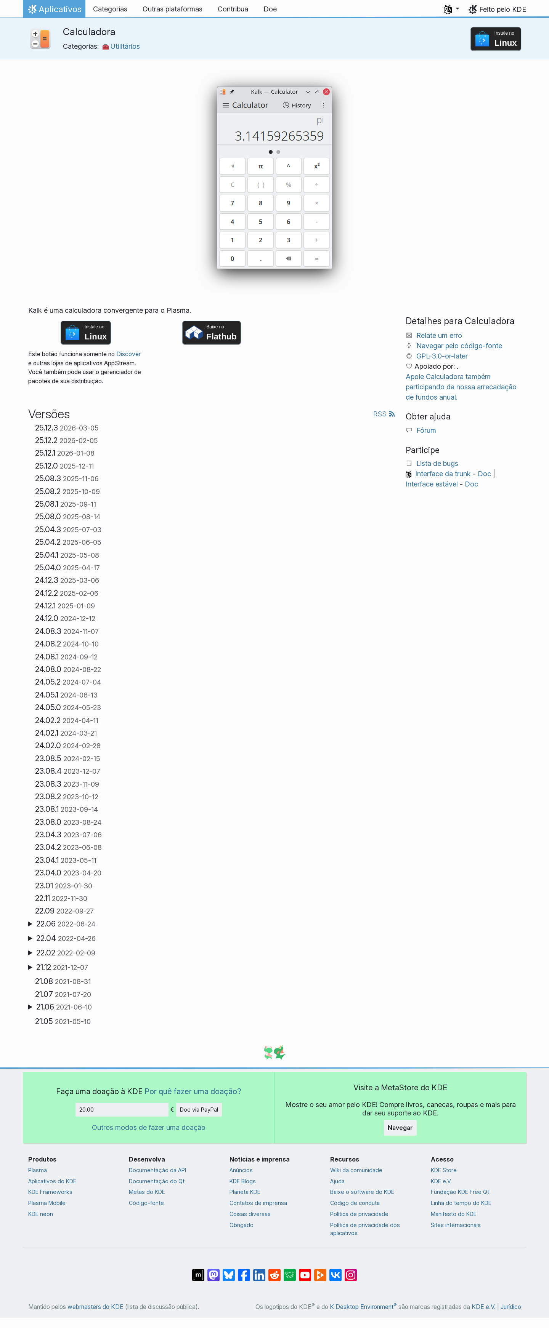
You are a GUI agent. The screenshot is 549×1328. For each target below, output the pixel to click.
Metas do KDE (147, 1192)
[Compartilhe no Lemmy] (290, 1271)
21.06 (64, 1006)
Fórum (426, 430)
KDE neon (40, 1214)
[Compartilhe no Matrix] (198, 1271)
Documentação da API (157, 1170)
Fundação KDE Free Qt (460, 1192)
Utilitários (121, 46)
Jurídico (511, 1306)
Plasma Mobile (47, 1203)
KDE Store (444, 1170)
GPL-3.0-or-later (442, 356)
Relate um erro (439, 335)
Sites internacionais (456, 1225)
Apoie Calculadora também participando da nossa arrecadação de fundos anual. (461, 387)
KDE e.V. (441, 1181)
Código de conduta (355, 1203)
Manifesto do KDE (454, 1214)
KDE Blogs (243, 1181)
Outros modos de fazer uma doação (148, 1127)
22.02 (65, 952)
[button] (452, 9)
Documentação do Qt (157, 1181)
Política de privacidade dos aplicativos (365, 1229)
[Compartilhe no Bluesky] (229, 1271)
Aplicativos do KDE (52, 1181)
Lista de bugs (437, 463)
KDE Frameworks (50, 1192)
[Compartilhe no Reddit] (274, 1271)
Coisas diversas (250, 1214)
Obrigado (242, 1225)
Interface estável (432, 484)
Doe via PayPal (199, 1109)
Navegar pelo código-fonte (459, 346)
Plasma (37, 1170)
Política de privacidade (359, 1214)
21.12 (62, 967)
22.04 (66, 938)
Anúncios (241, 1170)
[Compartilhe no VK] (335, 1271)
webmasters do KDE (95, 1306)
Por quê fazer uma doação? (192, 1091)
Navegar (400, 1127)
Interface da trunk (443, 474)
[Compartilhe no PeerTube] (320, 1271)
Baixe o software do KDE (362, 1192)
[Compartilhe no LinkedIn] (259, 1271)
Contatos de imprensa (258, 1203)
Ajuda (337, 1181)
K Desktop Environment (363, 1306)
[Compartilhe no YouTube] (305, 1271)
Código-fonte (146, 1203)
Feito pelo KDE (502, 9)
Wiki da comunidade (356, 1170)
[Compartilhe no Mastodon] (213, 1271)
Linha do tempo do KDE (461, 1203)
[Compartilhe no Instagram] (351, 1271)
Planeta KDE (245, 1192)
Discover (128, 354)
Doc (484, 474)
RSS (384, 414)
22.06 (65, 923)
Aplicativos (54, 11)
